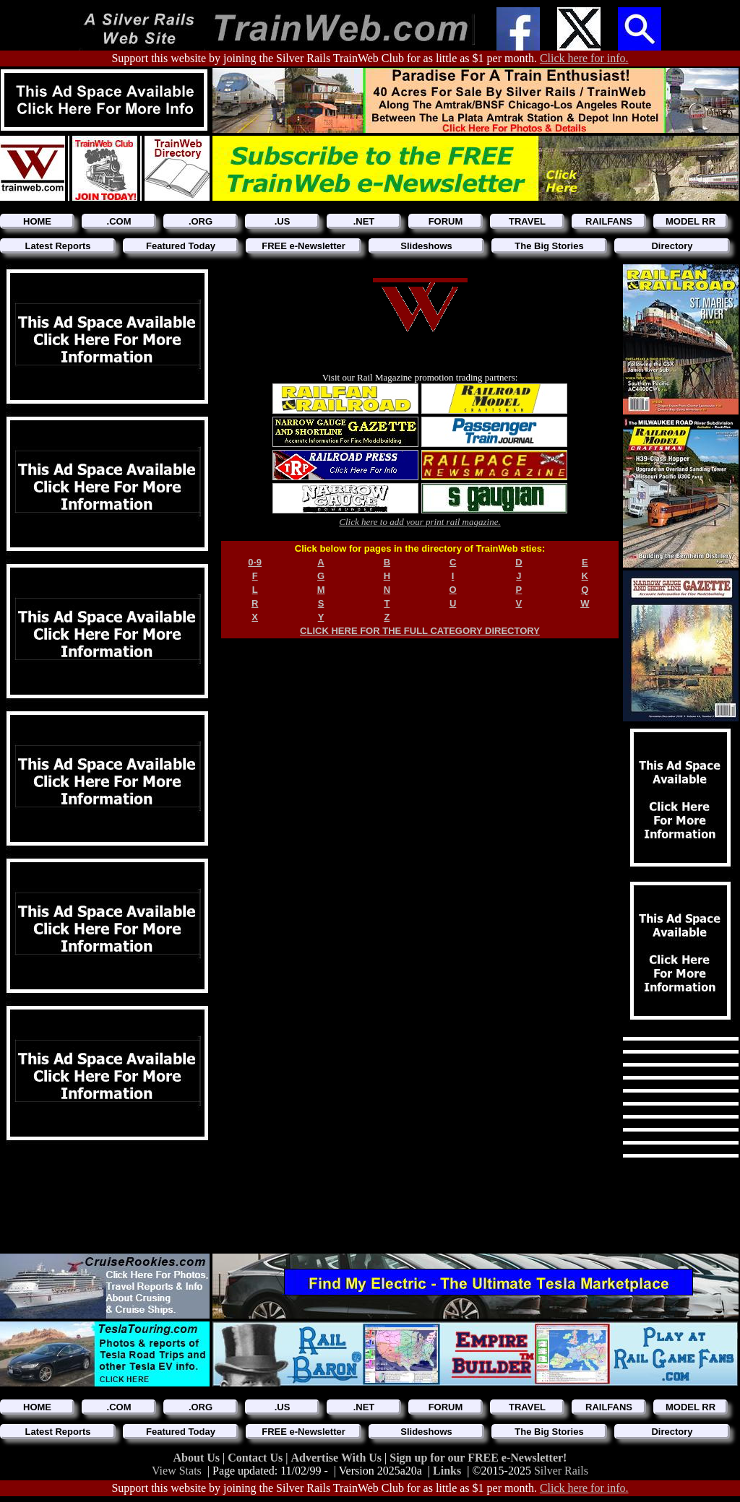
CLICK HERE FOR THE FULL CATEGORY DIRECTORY (420, 630)
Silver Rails (561, 1470)
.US (283, 221)
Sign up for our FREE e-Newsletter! (478, 1457)
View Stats (177, 1470)
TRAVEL (527, 221)
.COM (119, 221)
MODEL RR (690, 221)
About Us (198, 1457)
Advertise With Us (337, 1457)
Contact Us (256, 1457)
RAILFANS (608, 221)
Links (447, 1470)
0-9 (255, 562)
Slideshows (426, 245)
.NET (364, 221)
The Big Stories (549, 245)
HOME (37, 221)
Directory (671, 245)
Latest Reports (57, 245)
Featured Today (180, 245)
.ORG (200, 221)
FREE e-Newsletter (303, 245)
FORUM (446, 221)
